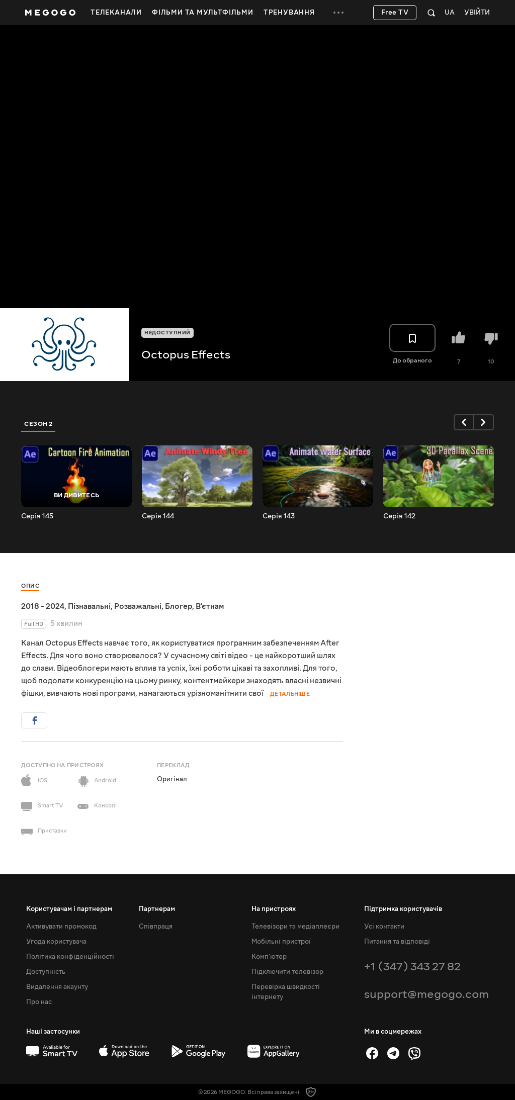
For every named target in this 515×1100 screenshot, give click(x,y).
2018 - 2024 (42, 606)
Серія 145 (37, 516)
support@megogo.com (426, 994)
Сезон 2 (38, 424)
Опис (30, 586)
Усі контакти (384, 926)
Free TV (395, 12)
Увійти (477, 13)
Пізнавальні (89, 606)
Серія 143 (279, 516)
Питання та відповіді (397, 941)
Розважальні (137, 606)
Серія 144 (158, 516)
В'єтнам (210, 606)
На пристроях (273, 908)
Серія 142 (399, 516)
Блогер (178, 606)
